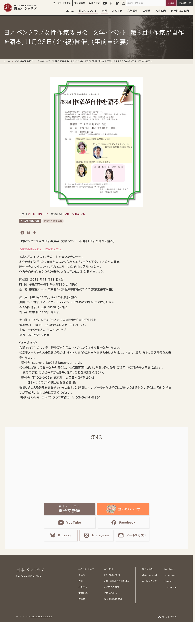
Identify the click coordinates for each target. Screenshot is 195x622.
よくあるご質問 (111, 587)
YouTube (169, 569)
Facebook (170, 575)
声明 (104, 11)
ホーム (70, 11)
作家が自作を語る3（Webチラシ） (41, 249)
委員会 (81, 575)
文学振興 (132, 11)
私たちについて (88, 11)
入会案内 (160, 11)
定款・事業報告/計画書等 (116, 581)
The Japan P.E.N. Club (41, 616)
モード (62, 3)
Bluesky (169, 581)
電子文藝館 (79, 3)
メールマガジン (149, 581)
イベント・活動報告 (24, 61)
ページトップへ (169, 617)
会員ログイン (185, 3)
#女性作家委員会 (53, 221)
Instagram (170, 587)
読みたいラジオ (149, 575)
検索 (172, 3)
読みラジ (94, 3)
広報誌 (146, 11)
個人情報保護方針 (113, 599)
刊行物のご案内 (180, 11)
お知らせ (117, 11)
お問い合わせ (111, 593)
